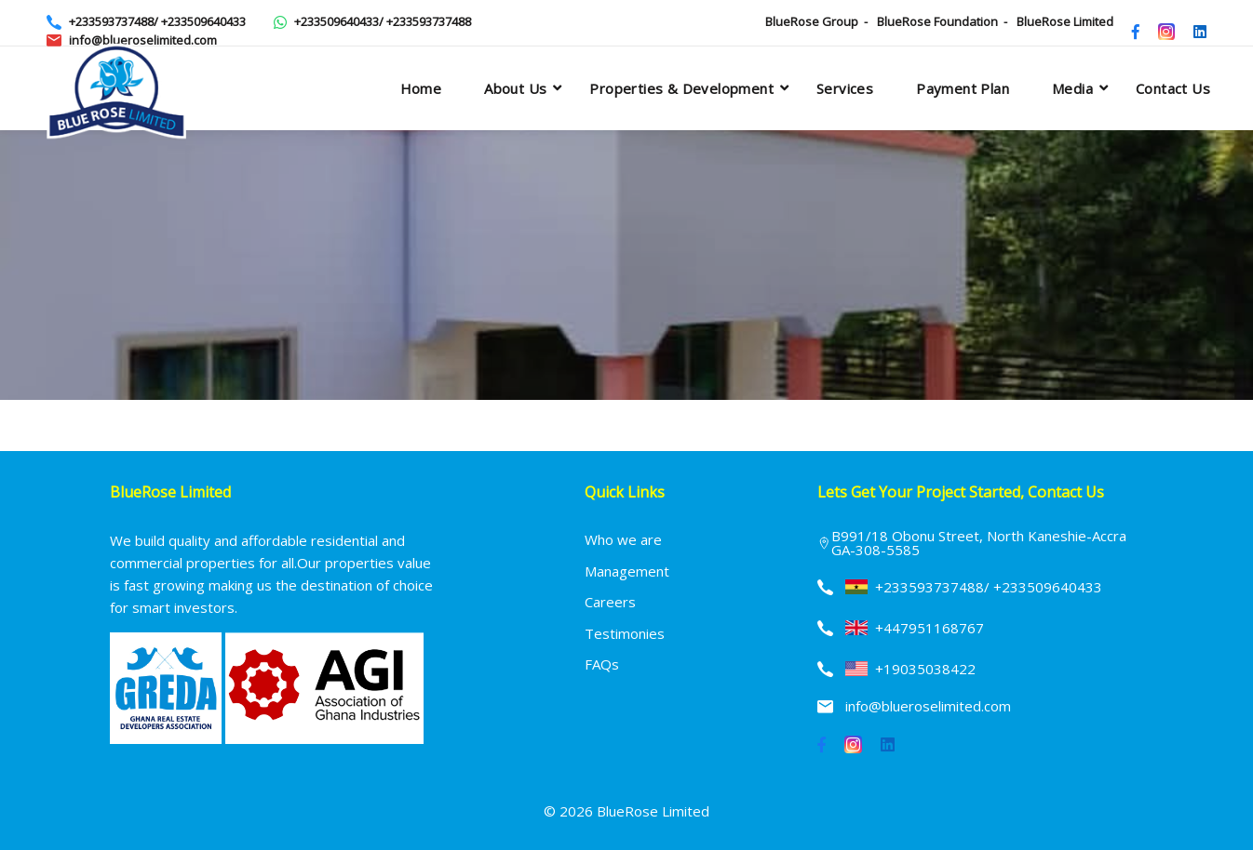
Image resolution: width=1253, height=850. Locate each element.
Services (844, 88)
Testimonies (625, 633)
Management (627, 571)
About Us (515, 88)
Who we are (623, 539)
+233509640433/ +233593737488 (382, 21)
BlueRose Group (811, 21)
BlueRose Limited (1065, 21)
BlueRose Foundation (937, 21)
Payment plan (962, 88)
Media (1072, 88)
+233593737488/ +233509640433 (157, 21)
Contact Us (1173, 88)
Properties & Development (681, 88)
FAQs (602, 664)
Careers (610, 601)
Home (421, 88)
